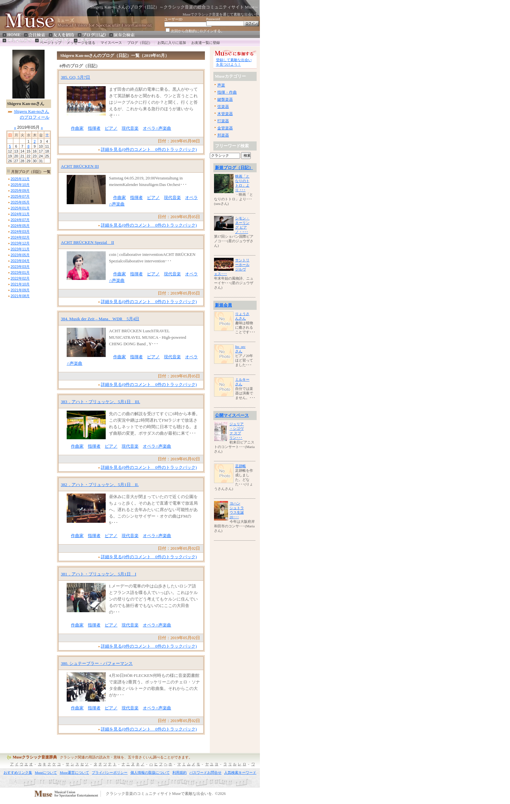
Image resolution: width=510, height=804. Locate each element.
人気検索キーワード (240, 772)
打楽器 (223, 121)
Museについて (46, 772)
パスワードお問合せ (205, 772)
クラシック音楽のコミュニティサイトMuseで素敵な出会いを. (159, 794)
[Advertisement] (25, 396)
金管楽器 (225, 128)
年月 (20, 179)
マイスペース (111, 43)
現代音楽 (130, 128)
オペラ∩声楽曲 (157, 128)
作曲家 (77, 128)
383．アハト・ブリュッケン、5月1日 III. (100, 401)
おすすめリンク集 (18, 772)
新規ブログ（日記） (234, 167)
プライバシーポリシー (110, 772)
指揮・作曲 (227, 92)
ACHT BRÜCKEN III (80, 166)
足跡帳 (240, 466)
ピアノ (111, 128)
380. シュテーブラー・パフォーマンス (97, 663)
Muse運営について (74, 772)
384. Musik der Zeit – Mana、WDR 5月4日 (100, 318)
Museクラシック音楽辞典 (35, 757)
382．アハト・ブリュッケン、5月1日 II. (100, 484)
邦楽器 (223, 135)
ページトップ (50, 43)
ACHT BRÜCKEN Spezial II (87, 242)
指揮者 (94, 128)
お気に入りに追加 (171, 43)
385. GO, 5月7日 (75, 77)
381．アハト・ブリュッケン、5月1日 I (98, 574)
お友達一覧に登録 (205, 43)
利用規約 (179, 772)
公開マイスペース (232, 415)
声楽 (221, 85)
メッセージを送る (81, 43)
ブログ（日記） (139, 43)
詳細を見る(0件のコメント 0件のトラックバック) (149, 149)
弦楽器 (223, 106)
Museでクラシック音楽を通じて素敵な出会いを (221, 14)
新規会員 (223, 305)
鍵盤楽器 (225, 99)
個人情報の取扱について (150, 772)
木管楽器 (225, 114)
